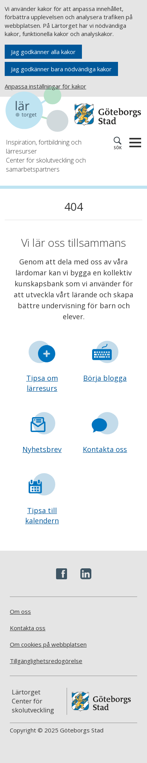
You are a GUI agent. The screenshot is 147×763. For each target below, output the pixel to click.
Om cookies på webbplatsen (48, 644)
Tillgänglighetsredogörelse (46, 661)
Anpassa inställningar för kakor (45, 86)
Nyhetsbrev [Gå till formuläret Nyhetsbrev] (42, 449)
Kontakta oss (27, 628)
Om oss (20, 611)
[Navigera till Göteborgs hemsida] (107, 114)
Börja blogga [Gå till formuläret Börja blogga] (105, 378)
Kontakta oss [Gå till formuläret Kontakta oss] (105, 449)
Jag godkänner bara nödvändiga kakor (61, 69)
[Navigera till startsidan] (40, 110)
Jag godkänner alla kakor (43, 52)
